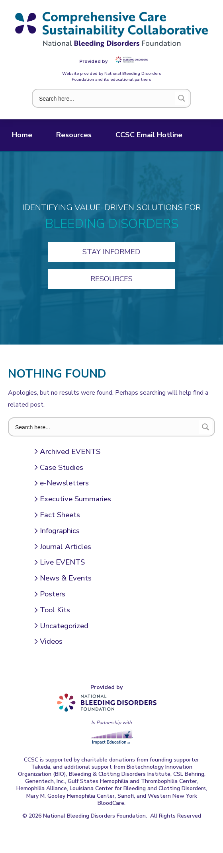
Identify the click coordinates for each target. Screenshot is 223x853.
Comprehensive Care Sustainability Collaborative (111, 29)
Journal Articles (65, 546)
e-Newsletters (64, 483)
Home (22, 135)
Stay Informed (111, 252)
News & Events (66, 578)
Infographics (60, 531)
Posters (52, 594)
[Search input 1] (105, 98)
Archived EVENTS (70, 451)
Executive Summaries (75, 499)
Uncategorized (64, 626)
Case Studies (61, 467)
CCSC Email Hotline (148, 135)
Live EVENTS (62, 562)
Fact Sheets (60, 515)
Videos (51, 641)
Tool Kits (55, 610)
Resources (74, 135)
